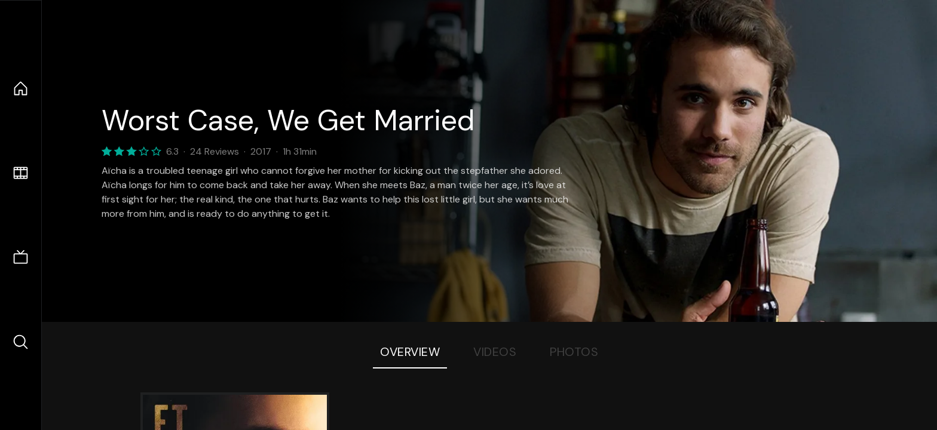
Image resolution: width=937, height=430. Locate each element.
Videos (494, 352)
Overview (410, 352)
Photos (574, 352)
